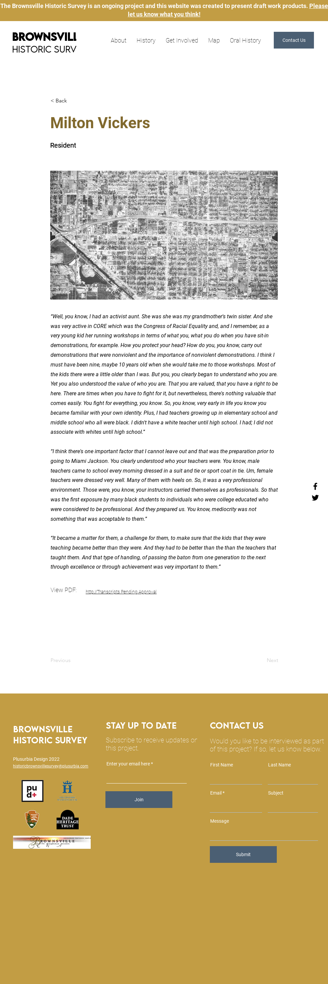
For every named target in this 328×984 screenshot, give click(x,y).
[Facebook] (315, 486)
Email (216, 793)
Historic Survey (49, 49)
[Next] (261, 660)
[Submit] (243, 854)
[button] (294, 40)
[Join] (138, 799)
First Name (221, 764)
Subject (275, 793)
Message (219, 821)
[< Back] (73, 100)
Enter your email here (128, 763)
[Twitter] (315, 497)
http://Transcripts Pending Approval (121, 591)
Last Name (279, 764)
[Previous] (73, 660)
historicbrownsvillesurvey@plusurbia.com (50, 766)
